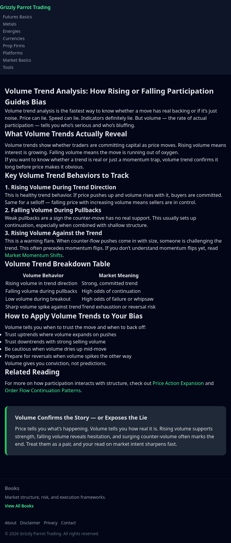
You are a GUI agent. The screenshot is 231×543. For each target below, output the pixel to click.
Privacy (50, 523)
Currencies (14, 38)
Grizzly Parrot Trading (25, 7)
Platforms (13, 52)
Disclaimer (30, 523)
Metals (10, 23)
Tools (8, 67)
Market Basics (17, 60)
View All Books (19, 506)
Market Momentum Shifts (34, 255)
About (11, 523)
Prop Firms (14, 45)
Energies (11, 31)
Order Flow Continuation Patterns (43, 390)
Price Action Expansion (178, 383)
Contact (68, 523)
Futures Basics (17, 16)
